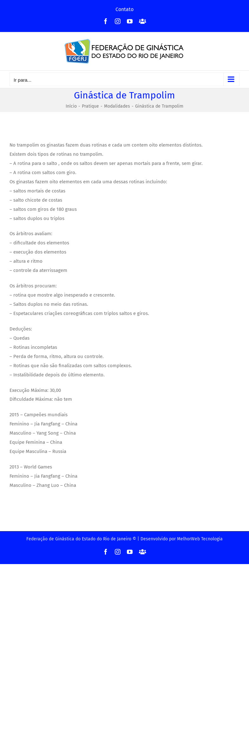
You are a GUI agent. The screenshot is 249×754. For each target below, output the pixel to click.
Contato (124, 9)
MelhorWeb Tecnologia (200, 539)
